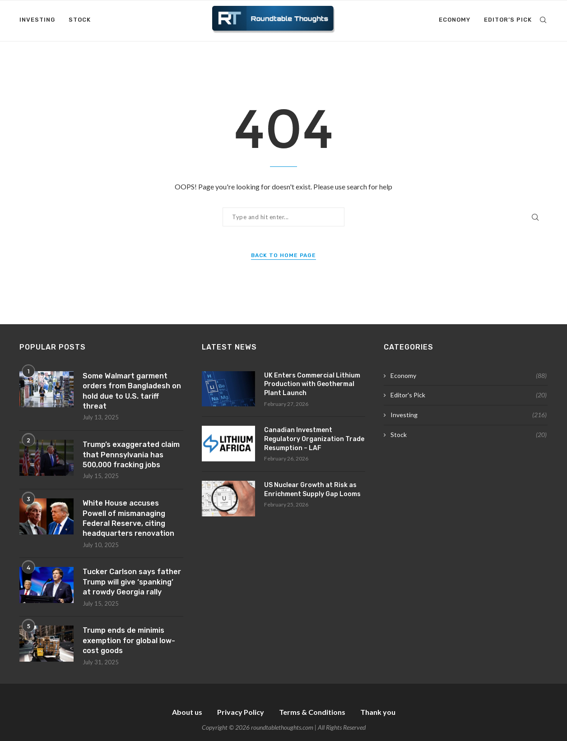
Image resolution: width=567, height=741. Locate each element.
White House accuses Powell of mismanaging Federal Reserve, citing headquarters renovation (128, 518)
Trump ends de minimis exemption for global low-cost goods (129, 640)
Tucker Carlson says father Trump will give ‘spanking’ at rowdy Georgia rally (132, 581)
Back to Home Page (283, 255)
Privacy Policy (240, 712)
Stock (80, 19)
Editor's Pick (468, 395)
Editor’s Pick (508, 19)
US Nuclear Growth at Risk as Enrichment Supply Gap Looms (312, 489)
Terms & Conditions (312, 712)
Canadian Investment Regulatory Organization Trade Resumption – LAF (314, 438)
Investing (37, 19)
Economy (454, 19)
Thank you (377, 712)
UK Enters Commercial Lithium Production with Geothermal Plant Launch (312, 384)
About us (187, 712)
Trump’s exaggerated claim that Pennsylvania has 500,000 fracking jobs (131, 454)
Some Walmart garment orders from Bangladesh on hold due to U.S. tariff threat (132, 391)
